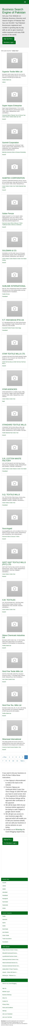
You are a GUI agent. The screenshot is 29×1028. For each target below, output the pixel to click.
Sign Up (4, 988)
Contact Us (5, 1001)
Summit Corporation (10, 142)
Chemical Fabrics (6, 115)
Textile (3, 916)
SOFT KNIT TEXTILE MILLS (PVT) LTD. (14, 563)
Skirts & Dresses (16, 152)
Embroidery (23, 152)
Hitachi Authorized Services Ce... (10, 962)
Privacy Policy (5, 1004)
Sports (3, 922)
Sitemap (4, 1010)
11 (17, 761)
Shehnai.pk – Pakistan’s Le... (9, 975)
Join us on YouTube (7, 1017)
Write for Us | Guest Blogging (9, 983)
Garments (9, 152)
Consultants (5, 941)
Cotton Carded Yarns (10, 679)
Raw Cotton (13, 432)
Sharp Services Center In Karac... (10, 950)
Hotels (3, 925)
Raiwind (4, 576)
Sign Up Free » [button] (8, 39)
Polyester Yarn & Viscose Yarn (18, 115)
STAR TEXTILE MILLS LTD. (13, 354)
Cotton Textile (5, 935)
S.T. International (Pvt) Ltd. (13, 320)
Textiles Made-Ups (6, 79)
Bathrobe (4, 152)
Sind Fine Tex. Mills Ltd (11, 705)
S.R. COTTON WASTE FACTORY (11, 459)
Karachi (4, 119)
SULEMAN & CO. (9, 250)
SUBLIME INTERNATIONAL (14, 286)
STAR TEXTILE (17, 362)
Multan (4, 908)
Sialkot (4, 889)
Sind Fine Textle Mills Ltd (12, 671)
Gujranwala (5, 905)
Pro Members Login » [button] (10, 843)
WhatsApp (19, 829)
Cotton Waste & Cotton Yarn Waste (18, 258)
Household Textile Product (8, 328)
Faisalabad (5, 296)
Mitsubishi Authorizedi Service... (10, 953)
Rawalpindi (5, 898)
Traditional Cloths (6, 224)
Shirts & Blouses (14, 223)
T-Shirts (20, 223)
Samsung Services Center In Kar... (10, 959)
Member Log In (6, 991)
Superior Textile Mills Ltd (12, 72)
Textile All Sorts (6, 294)
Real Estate (5, 929)
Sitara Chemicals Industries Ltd (13, 636)
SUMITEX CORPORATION (13, 178)
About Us (4, 998)
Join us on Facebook (7, 1014)
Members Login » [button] (9, 42)
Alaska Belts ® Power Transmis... (10, 969)
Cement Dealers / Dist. (15, 747)
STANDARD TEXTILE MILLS (14, 425)
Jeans (8, 223)
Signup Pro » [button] (8, 839)
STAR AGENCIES (9, 389)
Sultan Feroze (8, 213)
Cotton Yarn (12, 186)
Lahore (4, 82)
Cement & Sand (6, 747)
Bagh (3, 401)
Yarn (20, 116)
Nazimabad (5, 901)
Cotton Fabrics (5, 116)
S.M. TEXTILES (8, 600)
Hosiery (4, 260)
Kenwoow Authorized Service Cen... (11, 966)
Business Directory (6, 994)
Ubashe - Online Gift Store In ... (9, 972)
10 (13, 761)
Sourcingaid (7, 528)
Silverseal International (11, 739)
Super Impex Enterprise (12, 106)
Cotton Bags (18, 328)
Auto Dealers (5, 932)
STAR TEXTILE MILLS (7, 362)
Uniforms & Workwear (16, 224)
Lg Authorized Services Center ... (10, 956)
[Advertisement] (14, 860)
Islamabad (4, 892)
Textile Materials (19, 186)
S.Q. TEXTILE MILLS (11, 494)
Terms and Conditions (7, 1007)
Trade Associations (7, 938)
